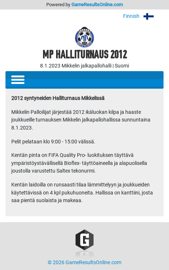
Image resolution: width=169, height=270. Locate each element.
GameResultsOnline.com (97, 4)
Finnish (143, 16)
